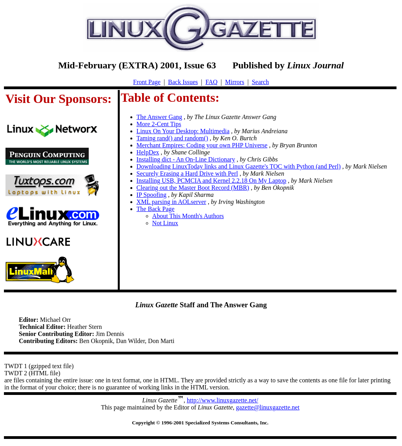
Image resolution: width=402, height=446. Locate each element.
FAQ (211, 82)
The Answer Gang (159, 117)
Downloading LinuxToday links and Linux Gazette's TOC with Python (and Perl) (239, 166)
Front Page (147, 82)
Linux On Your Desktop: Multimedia (183, 131)
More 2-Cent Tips (159, 124)
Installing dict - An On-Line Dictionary (186, 159)
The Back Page (156, 209)
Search (260, 82)
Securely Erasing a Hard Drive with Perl (187, 173)
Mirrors (234, 82)
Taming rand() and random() (172, 138)
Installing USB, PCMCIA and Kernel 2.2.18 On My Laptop (212, 180)
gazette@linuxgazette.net (268, 407)
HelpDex (148, 152)
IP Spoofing (151, 194)
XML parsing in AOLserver (171, 201)
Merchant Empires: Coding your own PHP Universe (202, 145)
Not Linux (165, 223)
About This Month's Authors (188, 216)
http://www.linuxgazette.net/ (222, 400)
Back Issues (183, 82)
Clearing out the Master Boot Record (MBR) (193, 187)
